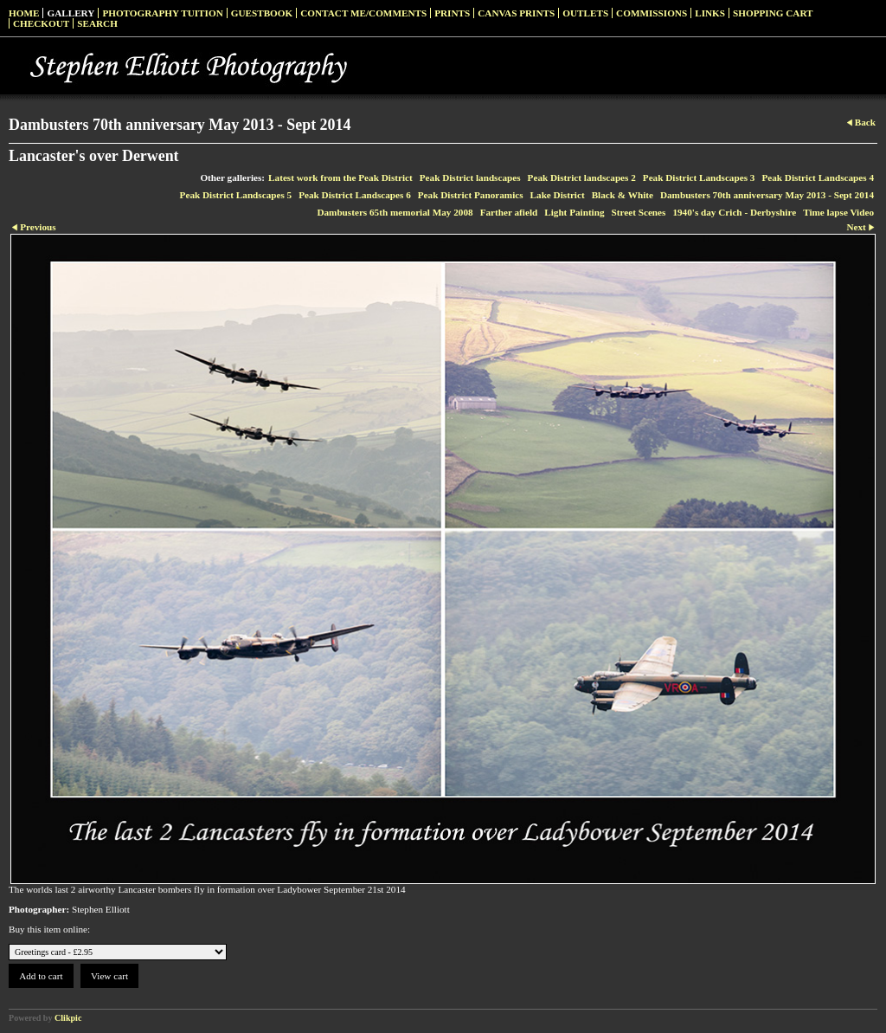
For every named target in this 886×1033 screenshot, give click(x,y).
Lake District (557, 195)
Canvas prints (516, 13)
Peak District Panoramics (470, 195)
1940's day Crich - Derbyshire (734, 212)
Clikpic (68, 1018)
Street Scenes (639, 212)
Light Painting (574, 212)
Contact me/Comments (363, 13)
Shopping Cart (773, 13)
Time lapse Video (838, 212)
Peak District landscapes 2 (582, 177)
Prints (452, 13)
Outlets (585, 13)
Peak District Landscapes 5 (236, 195)
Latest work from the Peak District (340, 177)
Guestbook (262, 13)
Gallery (70, 13)
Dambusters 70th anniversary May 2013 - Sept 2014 (767, 195)
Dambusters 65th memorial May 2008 (394, 212)
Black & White (622, 195)
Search (97, 23)
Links (710, 13)
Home (24, 13)
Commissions (651, 13)
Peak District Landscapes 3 (699, 177)
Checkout (41, 23)
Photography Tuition (162, 13)
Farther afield (509, 212)
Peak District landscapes (470, 177)
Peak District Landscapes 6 (355, 195)
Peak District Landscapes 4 (817, 177)
